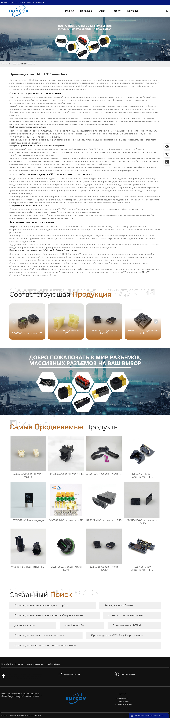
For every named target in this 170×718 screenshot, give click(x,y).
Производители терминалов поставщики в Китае (45, 645)
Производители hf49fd (127, 625)
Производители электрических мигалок (39, 635)
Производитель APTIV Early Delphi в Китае (117, 635)
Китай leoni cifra (74, 625)
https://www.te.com (53, 664)
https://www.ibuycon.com (15, 664)
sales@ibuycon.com (13, 2)
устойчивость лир (25, 625)
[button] (156, 321)
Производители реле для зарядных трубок (41, 605)
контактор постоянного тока (126, 615)
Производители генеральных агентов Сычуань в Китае (48, 615)
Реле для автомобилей (118, 605)
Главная (4, 64)
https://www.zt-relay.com (35, 664)
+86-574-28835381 (35, 2)
